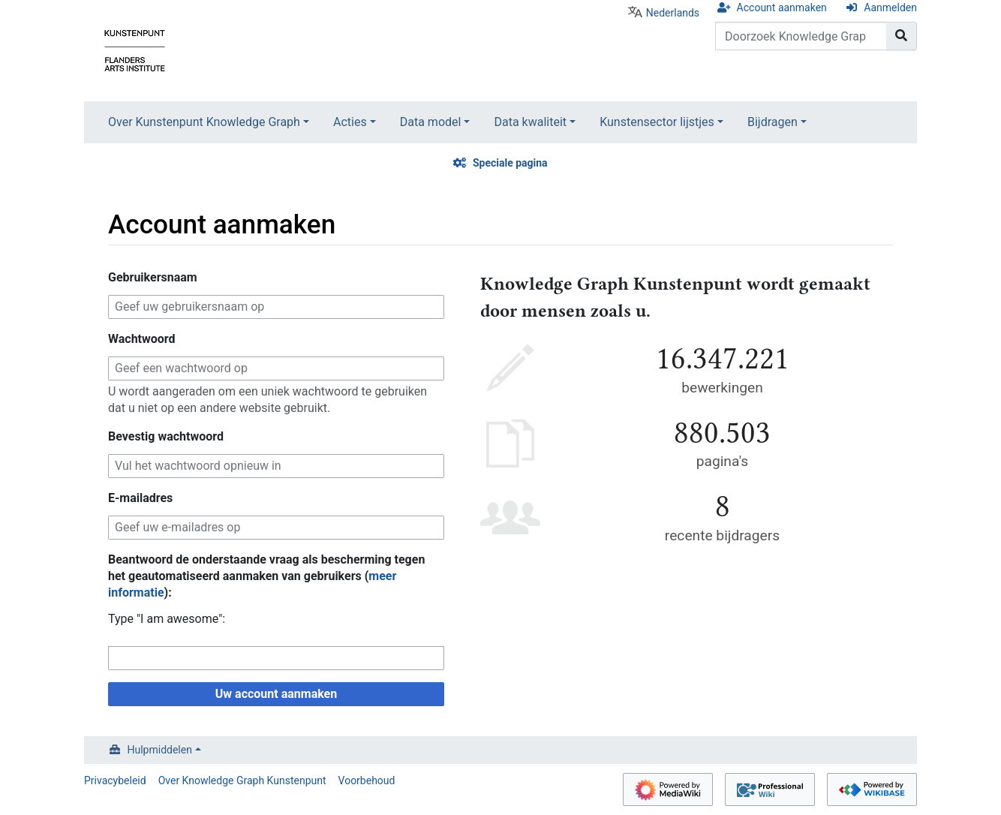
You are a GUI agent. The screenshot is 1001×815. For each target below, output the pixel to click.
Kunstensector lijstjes (657, 122)
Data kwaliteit (530, 122)
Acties (350, 122)
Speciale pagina (510, 163)
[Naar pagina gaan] (901, 36)
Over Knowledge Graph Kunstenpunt (242, 780)
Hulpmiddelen (160, 750)
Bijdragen (772, 122)
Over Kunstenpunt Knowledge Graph (204, 122)
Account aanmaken (782, 8)
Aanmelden (890, 8)
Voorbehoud (366, 780)
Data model (430, 122)
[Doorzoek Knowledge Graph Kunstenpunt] (801, 36)
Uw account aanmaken (276, 694)
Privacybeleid (115, 780)
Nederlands (672, 13)
